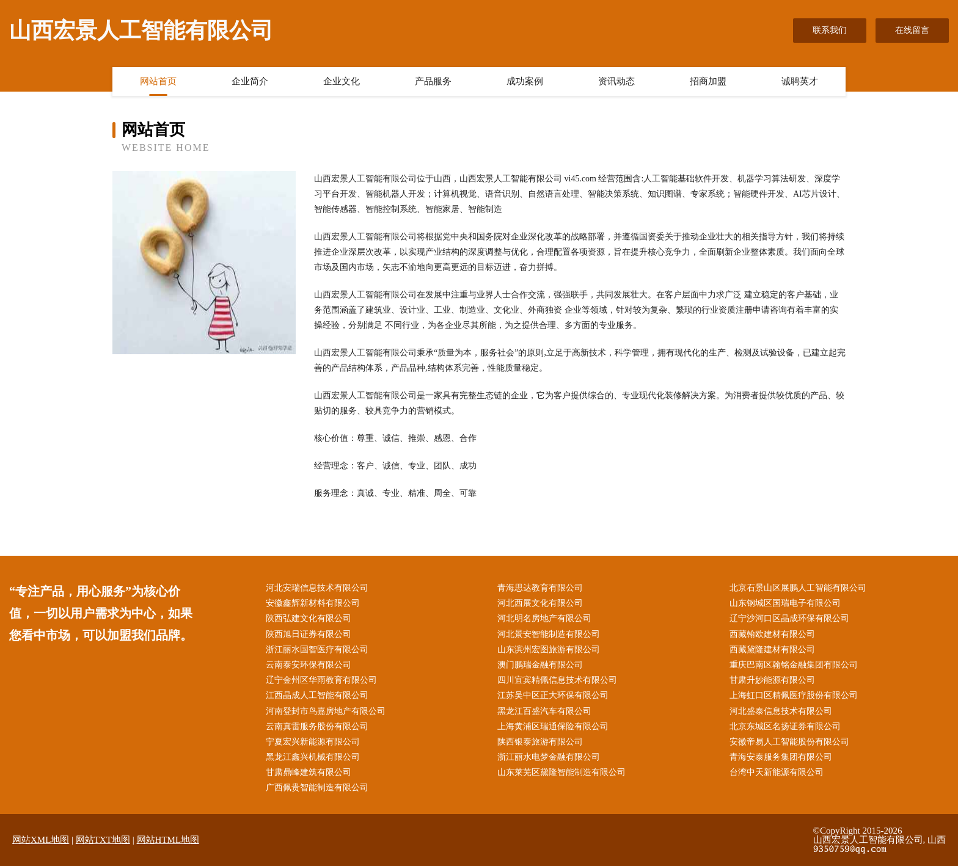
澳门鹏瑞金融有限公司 (540, 664)
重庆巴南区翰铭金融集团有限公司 (793, 664)
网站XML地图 (40, 840)
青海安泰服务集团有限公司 (780, 757)
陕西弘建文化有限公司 (308, 618)
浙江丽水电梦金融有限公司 (548, 757)
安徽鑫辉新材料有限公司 (313, 603)
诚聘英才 (799, 81)
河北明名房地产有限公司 (544, 618)
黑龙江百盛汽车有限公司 (544, 711)
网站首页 (158, 81)
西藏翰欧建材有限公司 (772, 634)
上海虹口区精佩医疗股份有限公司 (793, 695)
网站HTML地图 (168, 840)
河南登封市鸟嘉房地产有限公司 (326, 711)
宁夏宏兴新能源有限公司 (313, 741)
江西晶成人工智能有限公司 (317, 695)
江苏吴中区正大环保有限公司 (553, 695)
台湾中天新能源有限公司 (776, 772)
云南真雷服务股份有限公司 (317, 726)
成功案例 (524, 81)
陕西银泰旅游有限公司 (540, 741)
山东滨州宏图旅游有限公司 (548, 649)
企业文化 (341, 81)
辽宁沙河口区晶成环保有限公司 (789, 618)
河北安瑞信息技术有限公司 (317, 587)
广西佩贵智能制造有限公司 (317, 787)
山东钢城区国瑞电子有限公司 (785, 603)
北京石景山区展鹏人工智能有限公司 (797, 587)
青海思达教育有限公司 (540, 587)
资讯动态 (616, 81)
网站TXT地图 (103, 840)
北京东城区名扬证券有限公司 (785, 726)
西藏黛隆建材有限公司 (772, 649)
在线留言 (912, 30)
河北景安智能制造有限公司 (548, 634)
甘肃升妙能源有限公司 (772, 680)
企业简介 (250, 81)
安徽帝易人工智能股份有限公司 (789, 741)
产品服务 (433, 81)
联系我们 (830, 30)
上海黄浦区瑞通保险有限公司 (553, 726)
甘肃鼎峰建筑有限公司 (308, 772)
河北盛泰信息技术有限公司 (780, 711)
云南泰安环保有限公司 (308, 664)
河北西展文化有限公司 (540, 603)
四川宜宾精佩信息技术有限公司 (557, 680)
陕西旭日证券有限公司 (308, 634)
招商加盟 (708, 81)
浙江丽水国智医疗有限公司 (317, 649)
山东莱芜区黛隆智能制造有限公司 (561, 772)
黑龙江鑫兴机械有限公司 (313, 757)
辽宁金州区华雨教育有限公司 (321, 680)
